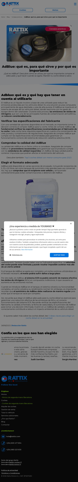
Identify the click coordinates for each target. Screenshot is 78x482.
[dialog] (39, 241)
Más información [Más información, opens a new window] (27, 249)
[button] (15, 255)
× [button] (71, 223)
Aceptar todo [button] (59, 255)
